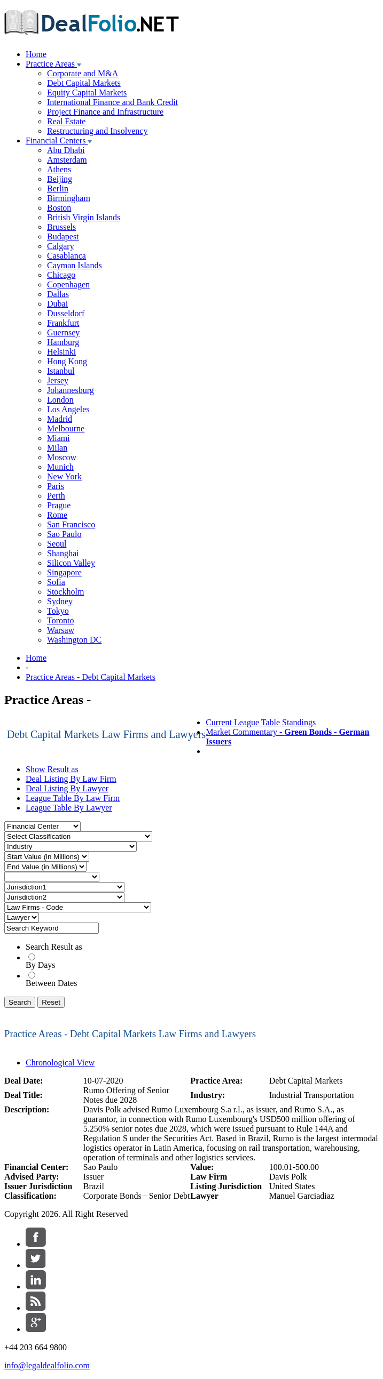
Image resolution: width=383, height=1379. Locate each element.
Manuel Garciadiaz (301, 1195)
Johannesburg (70, 390)
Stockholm (65, 591)
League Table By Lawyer (69, 807)
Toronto (60, 620)
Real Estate (66, 121)
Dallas (58, 294)
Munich (60, 466)
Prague (59, 505)
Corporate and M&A (82, 73)
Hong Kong (67, 361)
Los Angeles (68, 409)
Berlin (57, 188)
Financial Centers (59, 140)
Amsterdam (67, 159)
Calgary (60, 246)
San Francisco (71, 524)
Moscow (61, 457)
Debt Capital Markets (84, 82)
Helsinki (61, 351)
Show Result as (52, 769)
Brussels (61, 226)
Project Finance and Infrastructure (105, 111)
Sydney (60, 601)
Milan (57, 447)
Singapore (64, 572)
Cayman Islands (74, 265)
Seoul (56, 543)
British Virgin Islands (83, 217)
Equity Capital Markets (87, 92)
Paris (55, 486)
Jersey (57, 380)
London (60, 399)
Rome (57, 514)
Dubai (57, 303)
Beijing (59, 178)
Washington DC (74, 639)
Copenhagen (68, 284)
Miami (58, 438)
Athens (59, 169)
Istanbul (61, 370)
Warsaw (60, 630)
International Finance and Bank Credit (112, 102)
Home (36, 54)
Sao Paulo (64, 534)
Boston (59, 207)
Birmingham (68, 198)
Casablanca (66, 255)
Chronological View (60, 1062)
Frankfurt (63, 322)
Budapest (63, 236)
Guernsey (63, 332)
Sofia (56, 582)
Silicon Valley (71, 562)
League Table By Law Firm (73, 798)
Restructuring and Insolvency (97, 130)
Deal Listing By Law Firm (71, 778)
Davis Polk (288, 1176)
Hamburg (63, 342)
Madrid (59, 418)
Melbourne (65, 428)
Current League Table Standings (261, 722)
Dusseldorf (65, 313)
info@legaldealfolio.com (47, 1365)
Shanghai (63, 553)
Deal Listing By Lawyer (67, 788)
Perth (56, 495)
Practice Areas (53, 63)
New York (64, 476)
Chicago (61, 274)
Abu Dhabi (66, 150)
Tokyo (58, 610)
